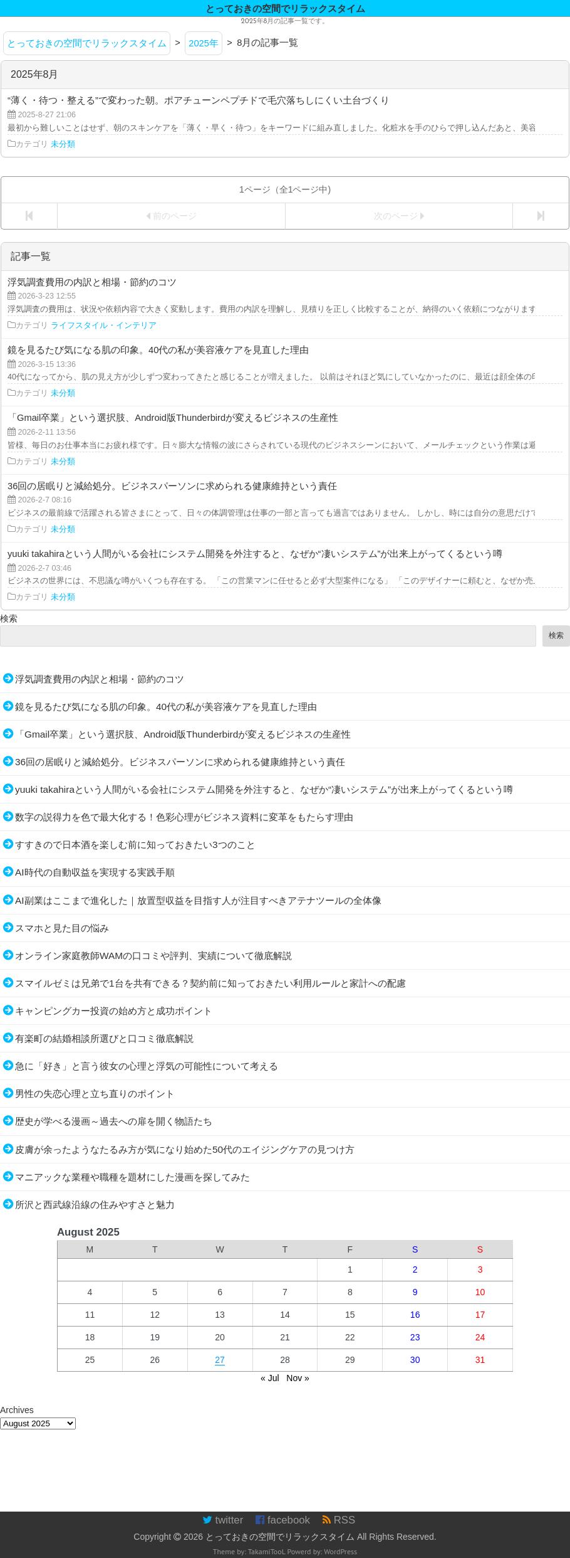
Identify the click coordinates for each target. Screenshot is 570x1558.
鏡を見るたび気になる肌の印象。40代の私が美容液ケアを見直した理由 (166, 706)
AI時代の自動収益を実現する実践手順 (95, 872)
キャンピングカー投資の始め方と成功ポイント (113, 1010)
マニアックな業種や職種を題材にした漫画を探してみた (132, 1177)
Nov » (297, 1378)
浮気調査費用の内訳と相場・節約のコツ (99, 679)
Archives (17, 1410)
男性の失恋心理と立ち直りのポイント (95, 1093)
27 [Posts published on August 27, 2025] (220, 1360)
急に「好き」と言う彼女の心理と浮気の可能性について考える (146, 1066)
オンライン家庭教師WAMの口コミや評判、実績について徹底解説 (153, 955)
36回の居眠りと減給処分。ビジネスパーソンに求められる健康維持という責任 (180, 761)
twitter (222, 1520)
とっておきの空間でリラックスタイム (280, 1537)
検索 (9, 618)
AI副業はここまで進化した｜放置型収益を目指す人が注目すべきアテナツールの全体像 (198, 900)
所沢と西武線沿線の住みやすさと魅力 (95, 1204)
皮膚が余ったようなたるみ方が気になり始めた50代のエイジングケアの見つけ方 (185, 1149)
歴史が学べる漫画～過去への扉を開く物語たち (113, 1121)
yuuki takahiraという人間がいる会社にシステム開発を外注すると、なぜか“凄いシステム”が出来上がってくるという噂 (264, 789)
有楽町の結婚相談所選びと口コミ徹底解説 (104, 1038)
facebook (283, 1520)
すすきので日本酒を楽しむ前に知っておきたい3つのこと (135, 844)
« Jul (270, 1378)
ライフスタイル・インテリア (104, 325)
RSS (339, 1520)
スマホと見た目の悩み (62, 928)
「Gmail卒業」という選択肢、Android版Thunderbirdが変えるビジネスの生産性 (183, 734)
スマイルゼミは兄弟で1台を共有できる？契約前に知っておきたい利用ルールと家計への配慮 (210, 983)
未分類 (63, 144)
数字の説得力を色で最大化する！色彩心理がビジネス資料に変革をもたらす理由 (184, 817)
